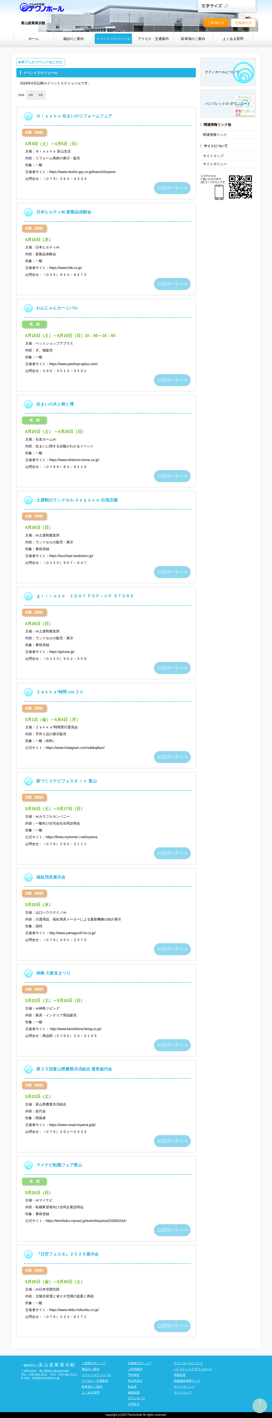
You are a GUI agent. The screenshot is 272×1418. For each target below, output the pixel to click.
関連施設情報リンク (187, 1381)
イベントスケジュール (113, 39)
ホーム (33, 39)
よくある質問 (233, 39)
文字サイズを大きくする (248, 6)
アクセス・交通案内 (153, 39)
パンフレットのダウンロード (193, 1369)
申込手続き (135, 1381)
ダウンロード (136, 1398)
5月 (41, 94)
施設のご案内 (73, 39)
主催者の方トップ (139, 1363)
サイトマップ (213, 156)
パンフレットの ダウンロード (227, 103)
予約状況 (134, 1375)
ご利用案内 (135, 1369)
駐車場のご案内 (193, 39)
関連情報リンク (215, 135)
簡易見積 (180, 1375)
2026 (21, 94)
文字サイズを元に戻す (237, 6)
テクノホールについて (222, 72)
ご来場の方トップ (93, 1363)
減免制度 (134, 1392)
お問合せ (134, 1404)
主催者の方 (243, 23)
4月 (31, 94)
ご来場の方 (216, 23)
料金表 (132, 1386)
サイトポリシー (215, 164)
